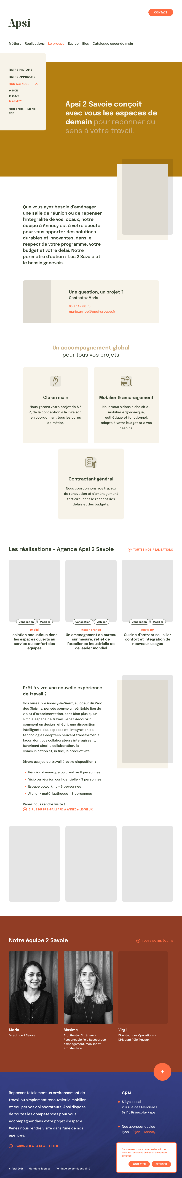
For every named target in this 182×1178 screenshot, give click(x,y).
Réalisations (35, 43)
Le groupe (56, 43)
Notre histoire (21, 69)
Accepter (139, 1164)
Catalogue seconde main (113, 43)
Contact (161, 12)
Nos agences (23, 84)
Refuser (161, 1164)
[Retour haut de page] (162, 1072)
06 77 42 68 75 (79, 306)
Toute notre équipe (157, 940)
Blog (85, 43)
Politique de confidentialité (73, 1169)
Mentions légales (39, 1169)
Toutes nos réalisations (153, 549)
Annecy (17, 101)
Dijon (15, 96)
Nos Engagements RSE (23, 111)
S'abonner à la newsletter (36, 1146)
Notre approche (22, 77)
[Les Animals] (19, 24)
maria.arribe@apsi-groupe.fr (92, 311)
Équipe (73, 43)
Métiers (15, 43)
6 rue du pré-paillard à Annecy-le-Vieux (61, 809)
